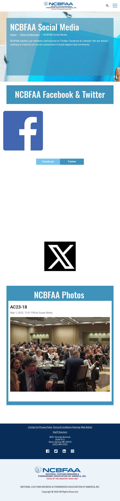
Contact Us (33, 427)
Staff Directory (60, 432)
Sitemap (76, 427)
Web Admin (86, 427)
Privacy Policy (45, 427)
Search (107, 6)
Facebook (48, 161)
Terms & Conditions (62, 427)
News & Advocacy (30, 34)
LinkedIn (64, 451)
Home (13, 34)
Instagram (72, 451)
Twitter (72, 161)
